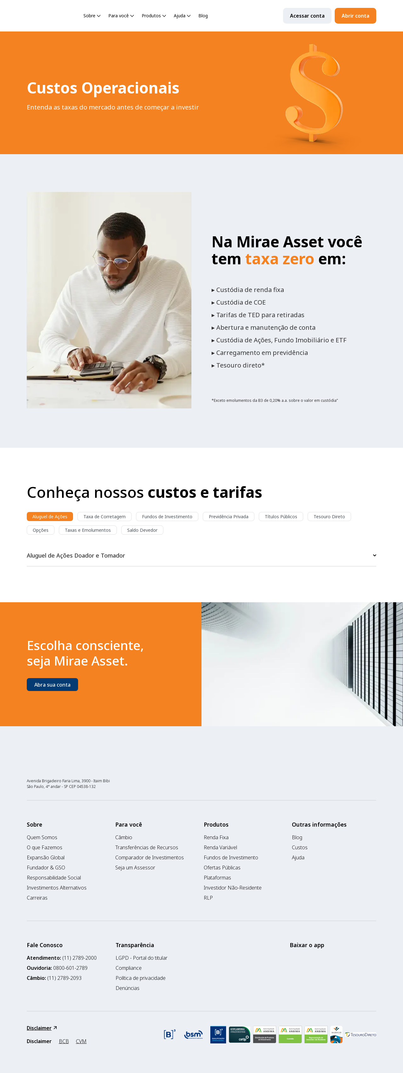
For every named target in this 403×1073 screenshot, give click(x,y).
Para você (121, 16)
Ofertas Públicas (222, 867)
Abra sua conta (52, 684)
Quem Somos (42, 837)
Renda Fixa (216, 837)
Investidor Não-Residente (233, 887)
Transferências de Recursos (146, 847)
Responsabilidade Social (54, 877)
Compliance (129, 967)
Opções (40, 530)
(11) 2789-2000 (79, 957)
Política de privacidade (141, 978)
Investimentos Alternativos (57, 887)
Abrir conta (355, 15)
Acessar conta (307, 15)
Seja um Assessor (135, 867)
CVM (81, 1041)
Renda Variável (220, 847)
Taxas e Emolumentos (88, 530)
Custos (300, 847)
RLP (208, 897)
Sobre (92, 16)
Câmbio (123, 837)
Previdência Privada (228, 517)
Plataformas (217, 877)
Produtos (154, 16)
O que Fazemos (44, 847)
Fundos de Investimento (167, 517)
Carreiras (37, 897)
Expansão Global (46, 857)
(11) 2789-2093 (64, 978)
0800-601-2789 (70, 967)
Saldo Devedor (142, 530)
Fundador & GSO (46, 867)
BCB (64, 1041)
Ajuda (183, 16)
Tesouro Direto (329, 517)
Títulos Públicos (281, 517)
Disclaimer (42, 1028)
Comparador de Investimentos (149, 857)
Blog (203, 16)
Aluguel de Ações (49, 517)
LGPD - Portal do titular (141, 957)
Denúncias (127, 988)
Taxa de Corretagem (104, 517)
